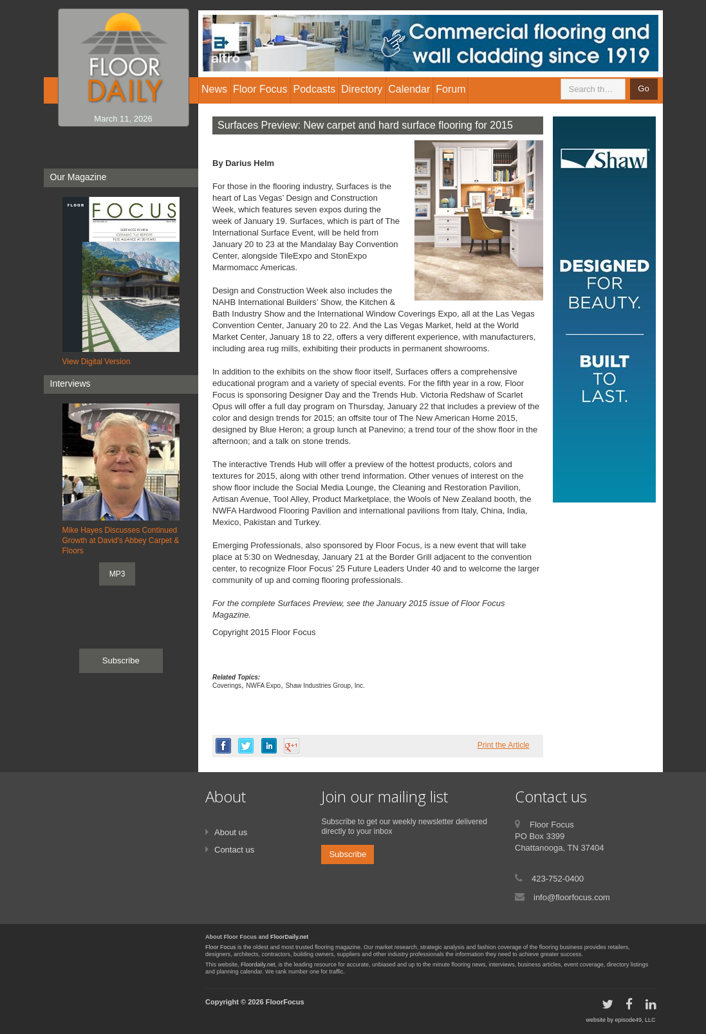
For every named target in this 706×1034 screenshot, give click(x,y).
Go (643, 88)
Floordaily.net (258, 964)
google (291, 745)
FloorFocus (285, 1002)
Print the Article (504, 745)
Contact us (234, 849)
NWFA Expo (263, 685)
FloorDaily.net (289, 937)
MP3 (117, 573)
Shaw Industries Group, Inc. (324, 685)
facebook (223, 745)
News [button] (214, 89)
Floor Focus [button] (260, 89)
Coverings (226, 685)
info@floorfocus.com (572, 897)
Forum (450, 89)
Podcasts (314, 89)
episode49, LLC (635, 1020)
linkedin (269, 745)
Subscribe (121, 660)
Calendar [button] (409, 89)
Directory (361, 89)
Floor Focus (220, 947)
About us (230, 832)
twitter (246, 745)
